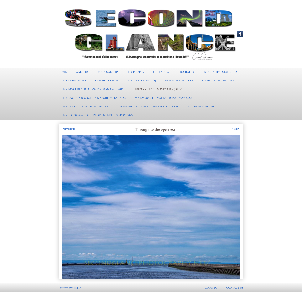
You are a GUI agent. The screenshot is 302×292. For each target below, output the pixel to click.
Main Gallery (108, 71)
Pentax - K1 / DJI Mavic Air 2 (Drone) (159, 89)
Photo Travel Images (218, 80)
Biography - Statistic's (220, 71)
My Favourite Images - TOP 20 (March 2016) (93, 89)
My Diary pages (74, 80)
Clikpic (76, 287)
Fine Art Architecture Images (85, 106)
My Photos (136, 71)
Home (63, 71)
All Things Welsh (201, 106)
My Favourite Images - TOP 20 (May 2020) (163, 97)
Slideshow (161, 71)
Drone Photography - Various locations (148, 106)
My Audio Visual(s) (142, 80)
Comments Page (106, 80)
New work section (179, 80)
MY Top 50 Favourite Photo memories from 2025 (98, 115)
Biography (186, 71)
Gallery (82, 71)
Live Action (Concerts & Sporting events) (94, 97)
